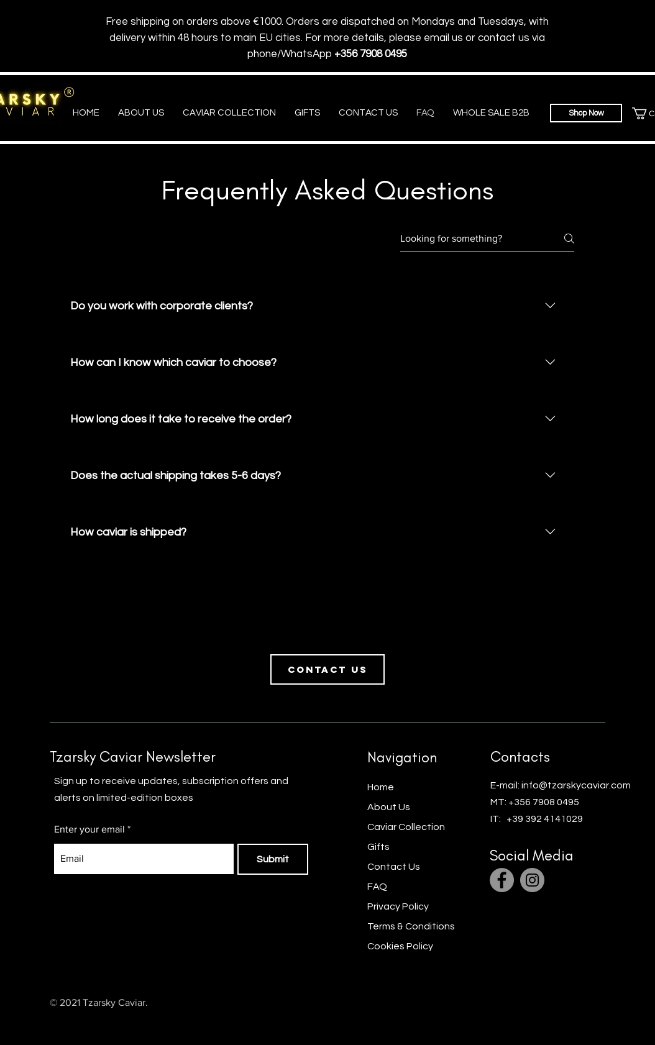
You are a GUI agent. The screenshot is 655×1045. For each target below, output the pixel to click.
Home (380, 822)
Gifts (379, 882)
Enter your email (89, 864)
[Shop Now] (586, 148)
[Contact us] (327, 704)
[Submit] (272, 894)
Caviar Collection (406, 862)
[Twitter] (582, 1037)
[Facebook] (502, 915)
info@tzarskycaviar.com (576, 820)
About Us (388, 842)
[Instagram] (532, 915)
